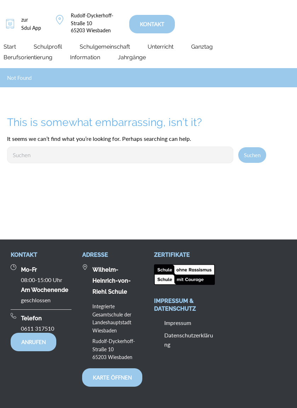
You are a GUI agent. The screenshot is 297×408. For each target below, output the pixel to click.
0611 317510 (37, 328)
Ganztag (202, 46)
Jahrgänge (132, 57)
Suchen (252, 155)
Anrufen (33, 342)
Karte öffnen (112, 377)
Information (85, 57)
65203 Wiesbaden (91, 30)
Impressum (177, 322)
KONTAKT (152, 24)
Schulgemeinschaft (105, 46)
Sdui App (31, 28)
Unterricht (160, 46)
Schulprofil (48, 46)
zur (24, 20)
